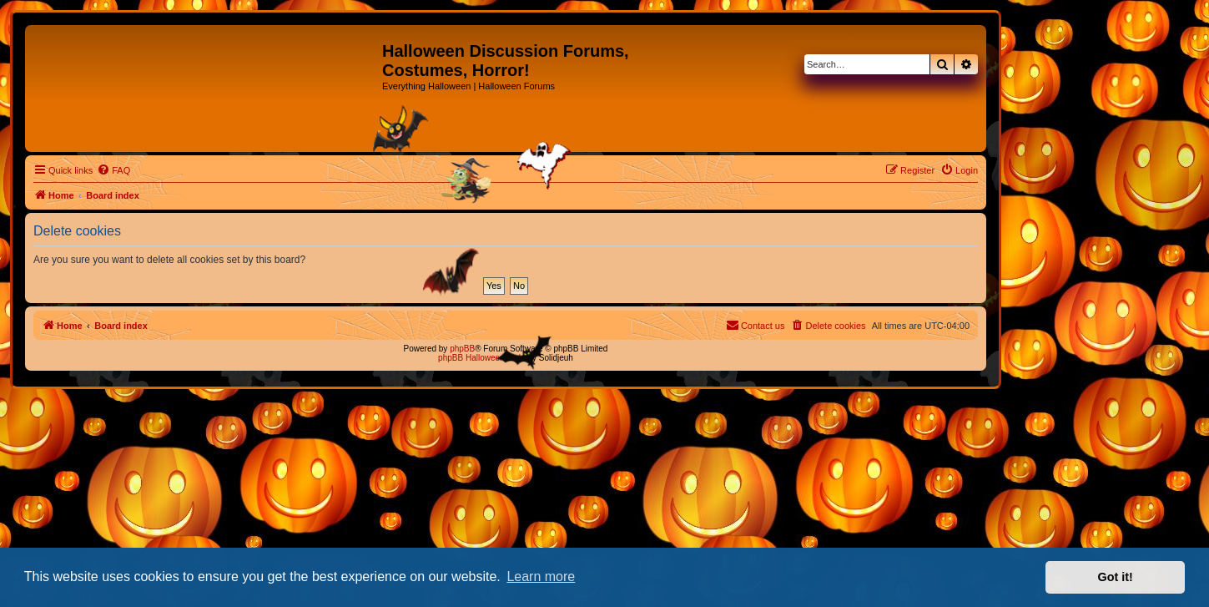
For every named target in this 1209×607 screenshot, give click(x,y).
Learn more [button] (540, 576)
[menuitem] (113, 170)
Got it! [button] (1115, 577)
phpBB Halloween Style (482, 357)
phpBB (462, 348)
